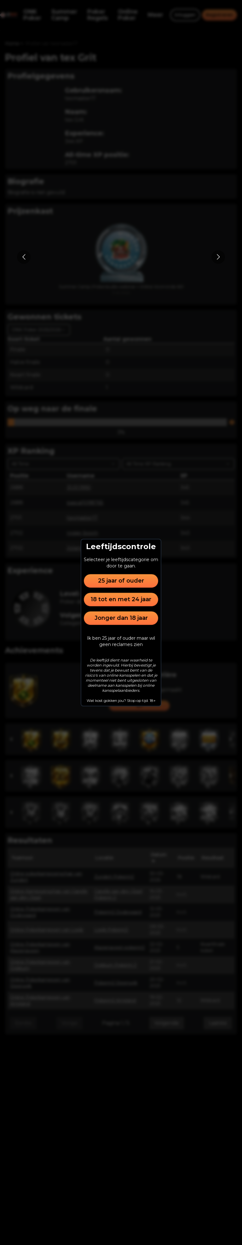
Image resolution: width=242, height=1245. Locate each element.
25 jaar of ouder (121, 580)
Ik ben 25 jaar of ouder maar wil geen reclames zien (121, 641)
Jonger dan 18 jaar (121, 617)
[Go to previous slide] (24, 257)
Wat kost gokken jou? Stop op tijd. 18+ (121, 700)
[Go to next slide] (218, 257)
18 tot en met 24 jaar (121, 599)
